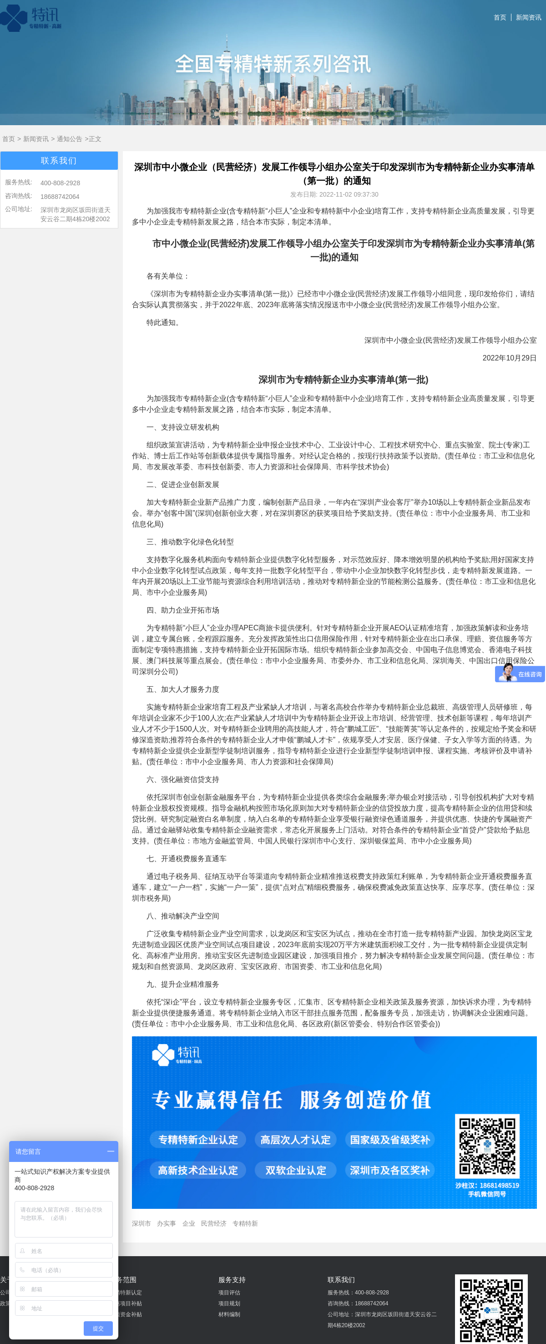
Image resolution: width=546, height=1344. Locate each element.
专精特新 (245, 1223)
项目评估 (229, 1292)
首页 (500, 17)
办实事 (166, 1223)
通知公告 (69, 138)
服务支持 (232, 1279)
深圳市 (141, 1223)
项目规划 (229, 1303)
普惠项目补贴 (125, 1303)
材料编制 (229, 1314)
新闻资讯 (528, 17)
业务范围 (122, 1279)
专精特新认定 (125, 1292)
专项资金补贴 (125, 1314)
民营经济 (214, 1223)
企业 (188, 1223)
